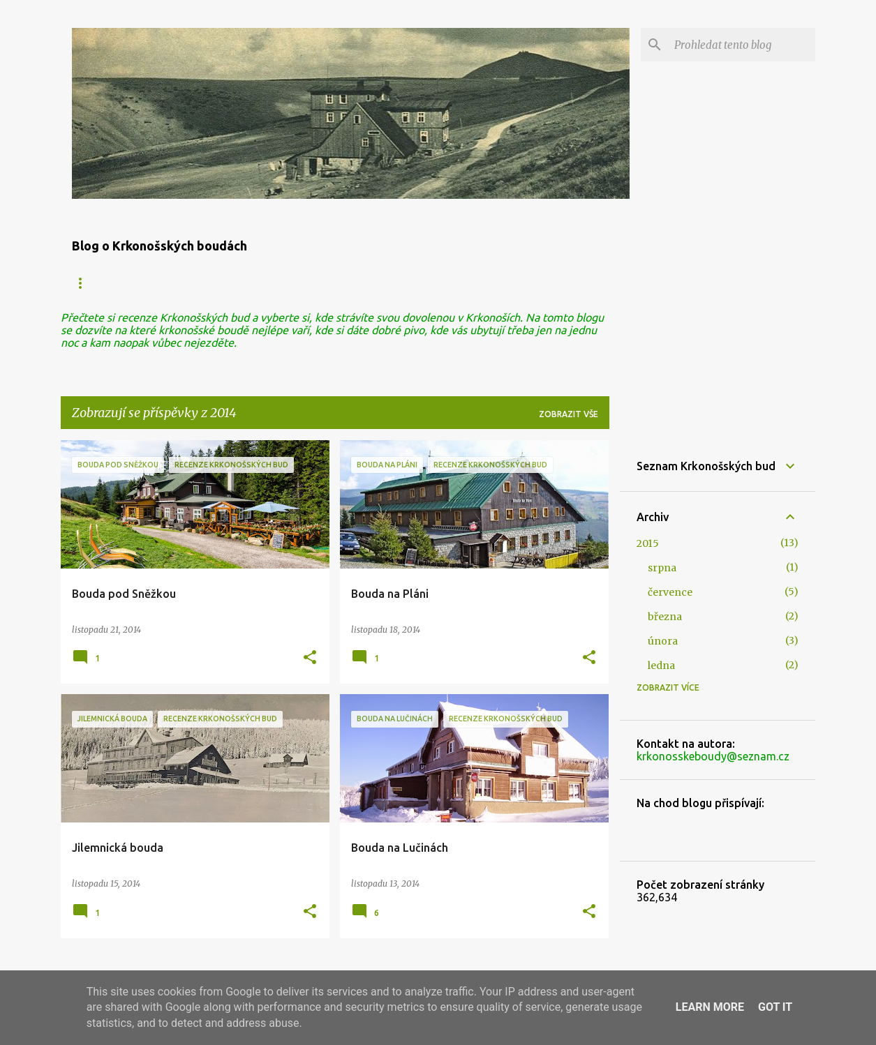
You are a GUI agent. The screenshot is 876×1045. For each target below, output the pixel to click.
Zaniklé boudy (227, 282)
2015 (648, 543)
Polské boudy (325, 282)
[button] (310, 658)
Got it (775, 1007)
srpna (662, 568)
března (665, 616)
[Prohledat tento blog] (742, 44)
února (663, 641)
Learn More (710, 1007)
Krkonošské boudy (116, 282)
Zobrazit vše (568, 414)
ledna (661, 665)
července (670, 592)
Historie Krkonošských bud (455, 282)
